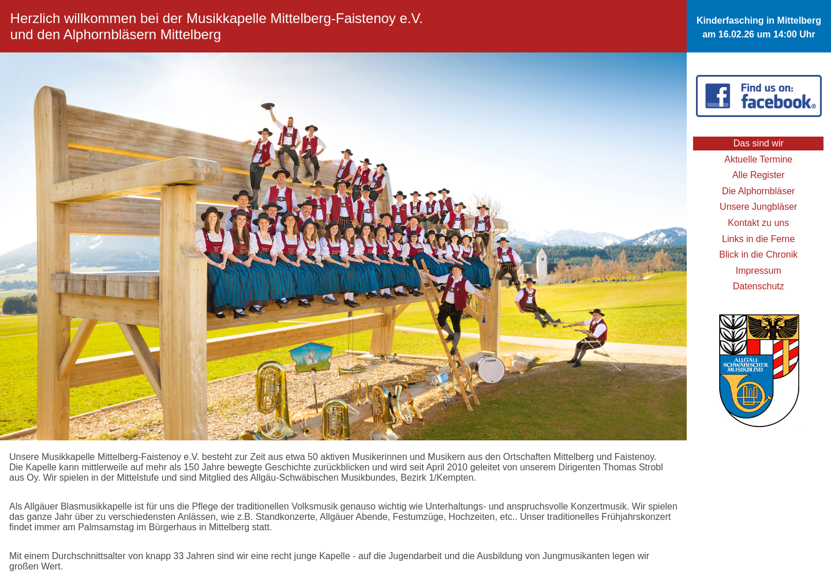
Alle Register (758, 175)
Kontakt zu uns (758, 223)
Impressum (758, 271)
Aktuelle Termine (758, 159)
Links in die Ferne (758, 239)
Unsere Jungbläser (758, 207)
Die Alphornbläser (758, 191)
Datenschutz (758, 286)
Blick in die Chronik (758, 254)
